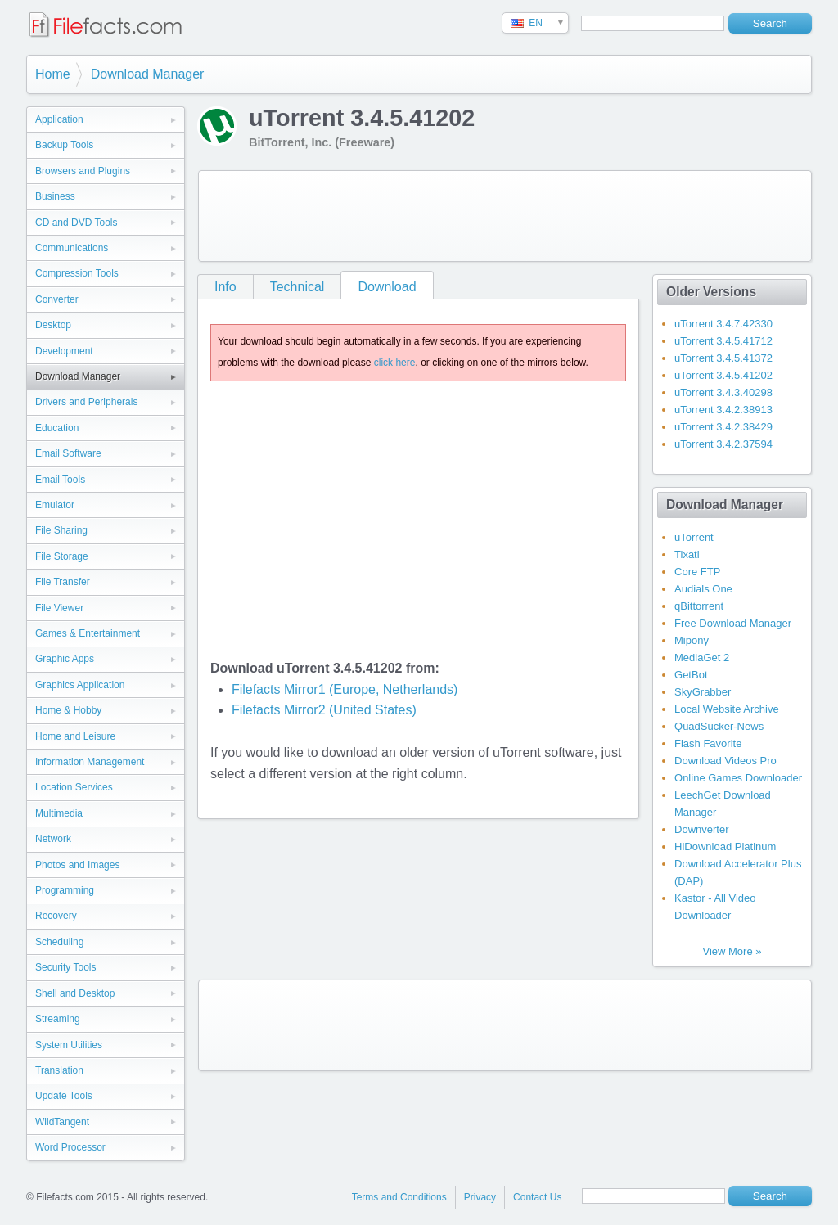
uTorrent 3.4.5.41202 (723, 375)
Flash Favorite (707, 743)
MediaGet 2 (701, 657)
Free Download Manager (732, 623)
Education (57, 428)
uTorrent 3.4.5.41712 (723, 341)
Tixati (687, 554)
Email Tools (60, 479)
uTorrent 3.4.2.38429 (723, 427)
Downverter (701, 829)
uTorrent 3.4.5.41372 (723, 358)
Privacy (480, 1197)
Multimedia (59, 813)
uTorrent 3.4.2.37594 (723, 444)
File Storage (61, 556)
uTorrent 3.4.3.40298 (723, 392)
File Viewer (59, 608)
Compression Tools (77, 273)
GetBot (690, 675)
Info (225, 287)
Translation (59, 1070)
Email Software (68, 453)
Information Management (89, 762)
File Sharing (61, 530)
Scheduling (59, 942)
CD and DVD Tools (76, 222)
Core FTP (697, 571)
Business (55, 196)
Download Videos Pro (725, 760)
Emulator (54, 505)
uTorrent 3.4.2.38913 (723, 409)
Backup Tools (64, 145)
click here (395, 362)
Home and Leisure (75, 736)
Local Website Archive (726, 709)
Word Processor (70, 1147)
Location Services (74, 787)
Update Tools (63, 1095)
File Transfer (62, 582)
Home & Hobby (68, 710)
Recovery (56, 915)
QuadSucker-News (719, 726)
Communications (71, 248)
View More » (731, 951)
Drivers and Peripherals (86, 402)
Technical (297, 287)
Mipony (691, 640)
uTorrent (694, 537)
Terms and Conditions (399, 1197)
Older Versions (711, 292)
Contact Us (537, 1197)
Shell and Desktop (75, 993)
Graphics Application (79, 685)
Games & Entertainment (87, 633)
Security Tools (65, 967)
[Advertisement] (505, 216)
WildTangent (62, 1122)
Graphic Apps (64, 658)
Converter (57, 299)
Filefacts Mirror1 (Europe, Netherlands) (345, 689)
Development (64, 351)
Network (53, 838)
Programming (64, 890)
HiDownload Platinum (725, 846)
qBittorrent (698, 606)
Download (387, 287)
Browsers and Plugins (82, 171)
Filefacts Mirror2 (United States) (324, 710)
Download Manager (148, 74)
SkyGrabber (702, 692)
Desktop (53, 325)
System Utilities (68, 1045)
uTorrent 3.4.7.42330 (723, 324)
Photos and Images (77, 865)
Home (52, 74)
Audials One (703, 589)
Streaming (57, 1019)
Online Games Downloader (738, 778)
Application (59, 119)
